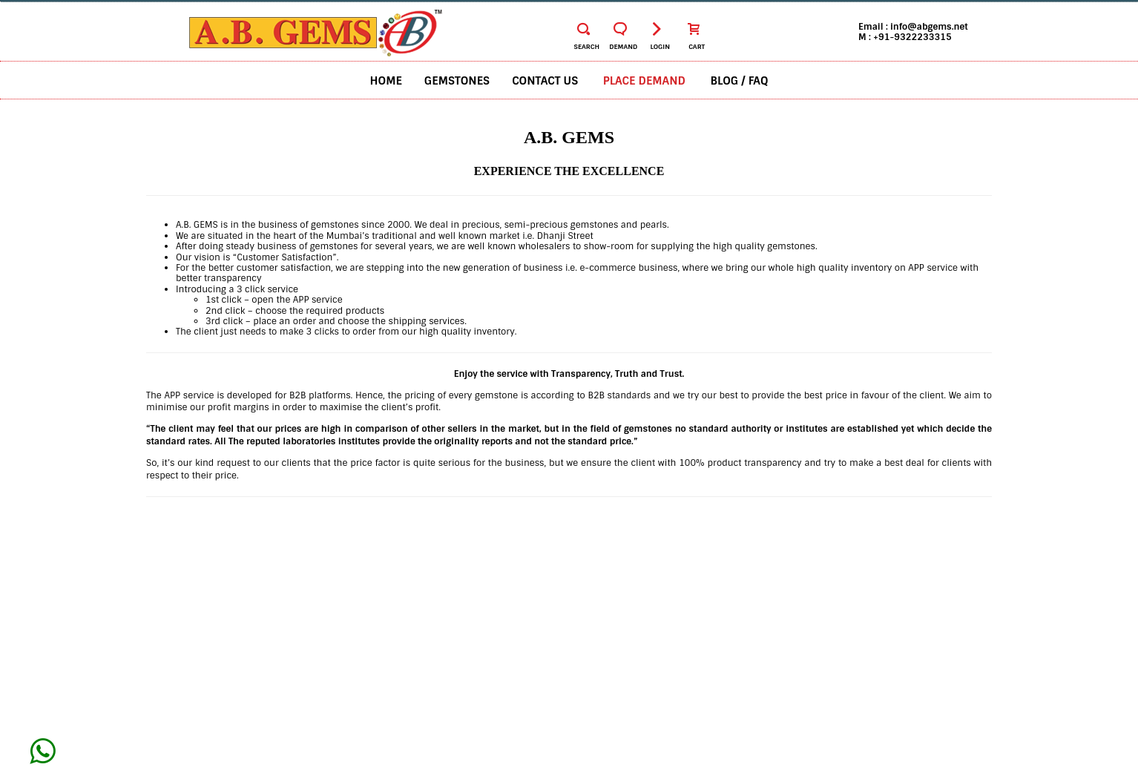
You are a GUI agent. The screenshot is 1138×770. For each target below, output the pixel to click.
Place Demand (644, 80)
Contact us (545, 80)
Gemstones (457, 80)
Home (386, 80)
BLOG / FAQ (740, 80)
